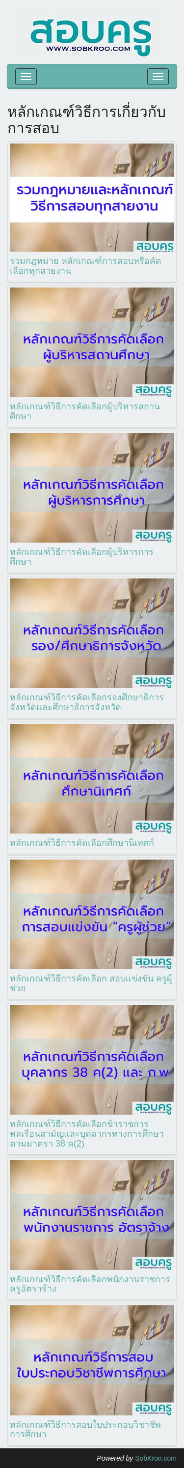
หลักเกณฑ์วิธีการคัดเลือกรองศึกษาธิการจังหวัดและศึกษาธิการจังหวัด (87, 702)
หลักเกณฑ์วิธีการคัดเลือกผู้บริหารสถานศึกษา (85, 411)
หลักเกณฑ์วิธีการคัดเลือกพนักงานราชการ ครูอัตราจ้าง (90, 1284)
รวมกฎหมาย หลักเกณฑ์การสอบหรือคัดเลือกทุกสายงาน (85, 266)
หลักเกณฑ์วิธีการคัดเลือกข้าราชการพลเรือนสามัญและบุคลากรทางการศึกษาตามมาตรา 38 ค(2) (87, 1134)
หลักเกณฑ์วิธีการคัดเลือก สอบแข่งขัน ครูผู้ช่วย (91, 983)
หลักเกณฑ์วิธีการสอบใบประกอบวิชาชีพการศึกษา (85, 1429)
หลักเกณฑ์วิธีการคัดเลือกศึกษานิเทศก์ (82, 843)
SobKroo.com (156, 1458)
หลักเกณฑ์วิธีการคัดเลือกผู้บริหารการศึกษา (82, 557)
